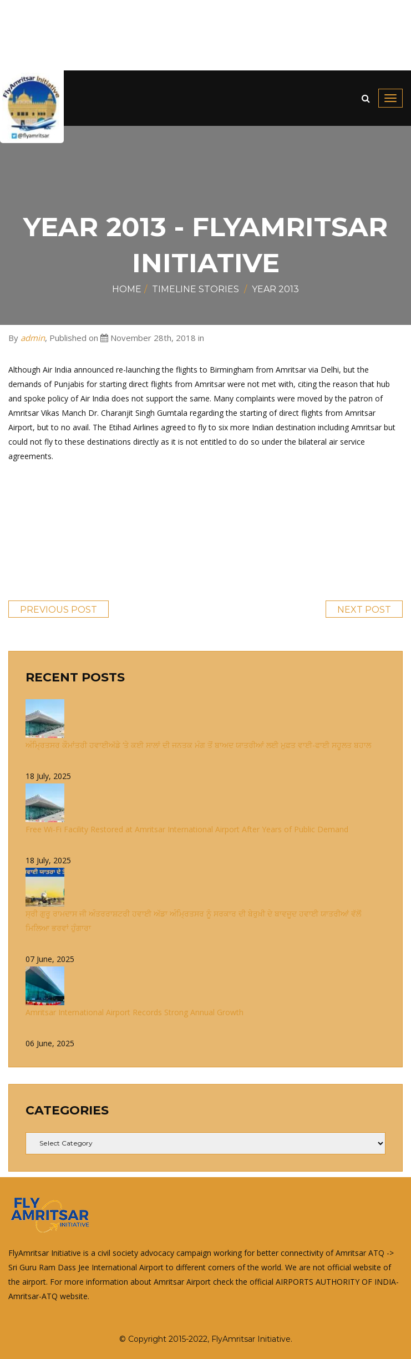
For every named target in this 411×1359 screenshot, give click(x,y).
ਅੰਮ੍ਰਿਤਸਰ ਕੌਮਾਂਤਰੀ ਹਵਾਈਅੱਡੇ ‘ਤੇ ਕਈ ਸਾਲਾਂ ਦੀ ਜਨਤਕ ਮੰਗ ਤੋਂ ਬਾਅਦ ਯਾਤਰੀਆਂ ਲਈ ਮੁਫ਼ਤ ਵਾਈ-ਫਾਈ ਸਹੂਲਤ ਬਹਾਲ (198, 745)
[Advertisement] (205, 35)
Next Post (364, 609)
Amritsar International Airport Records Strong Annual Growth (134, 1012)
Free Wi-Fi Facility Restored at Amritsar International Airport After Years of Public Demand (187, 829)
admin (33, 337)
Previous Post (58, 609)
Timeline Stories (195, 289)
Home (126, 289)
